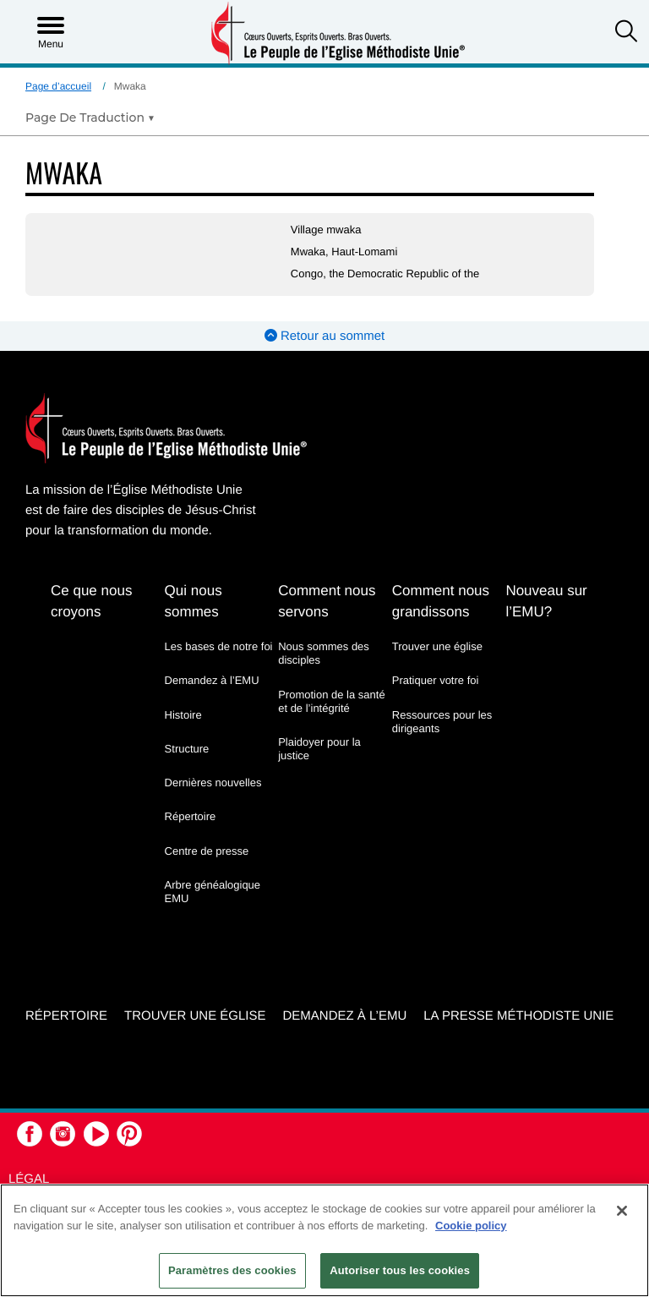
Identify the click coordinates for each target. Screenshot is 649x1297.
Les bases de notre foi (219, 646)
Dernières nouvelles (213, 782)
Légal (28, 1179)
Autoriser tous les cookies (400, 1270)
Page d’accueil (58, 86)
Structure (187, 748)
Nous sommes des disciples (323, 653)
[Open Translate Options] (90, 117)
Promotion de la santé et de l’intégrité (331, 701)
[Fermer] (622, 1210)
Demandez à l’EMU (212, 680)
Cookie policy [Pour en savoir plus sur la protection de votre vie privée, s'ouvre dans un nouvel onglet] (471, 1225)
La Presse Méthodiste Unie (518, 1016)
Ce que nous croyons (91, 601)
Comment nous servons (326, 601)
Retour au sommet (325, 336)
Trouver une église (437, 646)
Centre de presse (207, 851)
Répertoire (190, 816)
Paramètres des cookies (232, 1270)
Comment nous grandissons (440, 601)
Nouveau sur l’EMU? (545, 601)
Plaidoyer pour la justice (319, 749)
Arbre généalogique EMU (212, 891)
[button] (626, 33)
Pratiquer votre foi (435, 680)
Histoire (183, 715)
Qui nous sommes (193, 601)
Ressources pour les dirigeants (442, 722)
